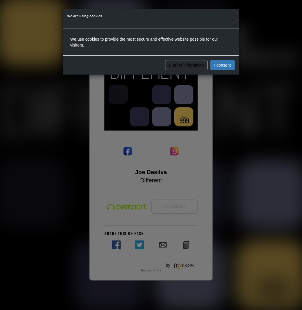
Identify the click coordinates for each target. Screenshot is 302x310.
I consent (222, 65)
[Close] (233, 21)
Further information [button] (186, 65)
